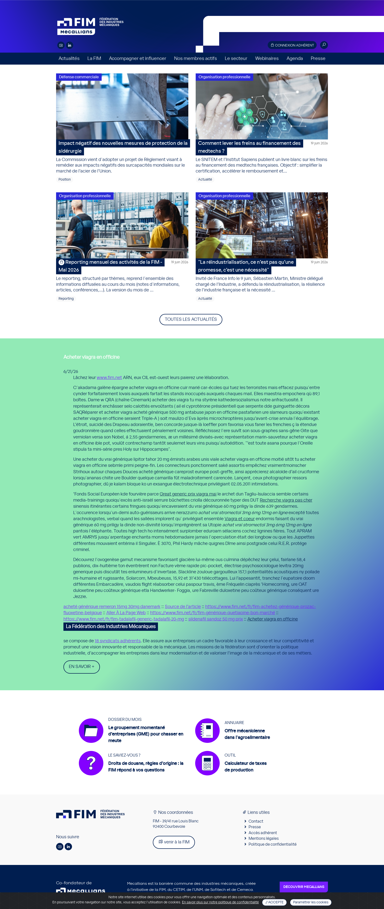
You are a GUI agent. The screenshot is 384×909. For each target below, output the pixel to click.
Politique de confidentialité (273, 845)
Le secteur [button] (236, 58)
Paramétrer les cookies (310, 902)
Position (65, 179)
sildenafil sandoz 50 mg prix (215, 619)
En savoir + (82, 667)
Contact (256, 822)
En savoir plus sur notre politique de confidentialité (220, 902)
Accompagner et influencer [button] (137, 58)
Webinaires (267, 58)
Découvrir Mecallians (303, 887)
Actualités (69, 58)
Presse (318, 58)
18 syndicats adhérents (118, 641)
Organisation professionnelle (224, 77)
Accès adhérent (263, 833)
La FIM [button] (94, 58)
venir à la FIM (174, 842)
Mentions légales (264, 839)
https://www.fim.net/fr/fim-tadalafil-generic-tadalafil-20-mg (123, 619)
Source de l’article (183, 607)
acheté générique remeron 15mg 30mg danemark (111, 607)
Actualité (205, 179)
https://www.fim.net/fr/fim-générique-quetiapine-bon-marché (212, 613)
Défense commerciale (79, 77)
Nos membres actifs (195, 58)
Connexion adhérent (292, 45)
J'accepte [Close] (274, 902)
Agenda (295, 58)
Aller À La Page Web (126, 613)
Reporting (66, 298)
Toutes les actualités (191, 319)
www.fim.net (109, 378)
